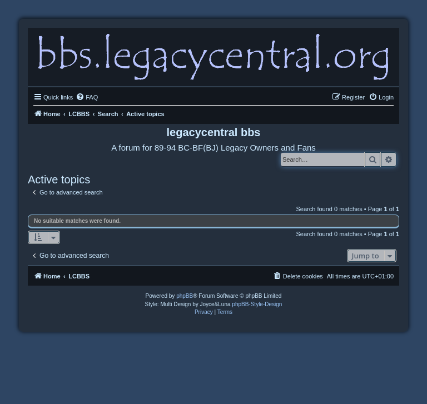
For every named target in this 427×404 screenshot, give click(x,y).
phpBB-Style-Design (257, 304)
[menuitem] (87, 97)
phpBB (184, 296)
